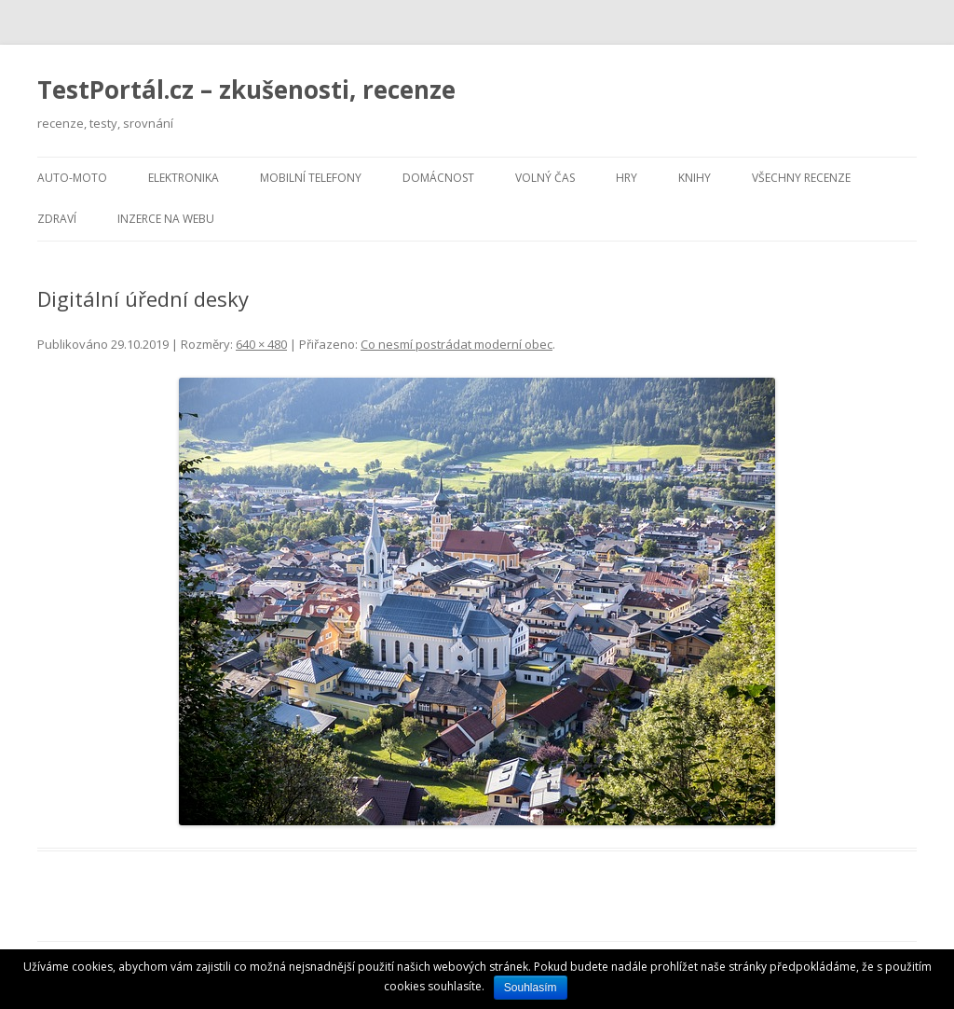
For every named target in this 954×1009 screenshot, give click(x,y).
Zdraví (56, 219)
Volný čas (545, 178)
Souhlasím (530, 987)
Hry (626, 178)
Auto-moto (72, 178)
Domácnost (438, 178)
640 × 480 (261, 344)
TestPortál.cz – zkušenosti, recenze (246, 89)
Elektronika (183, 178)
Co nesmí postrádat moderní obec (456, 344)
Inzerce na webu (165, 219)
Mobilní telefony (310, 178)
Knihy (694, 178)
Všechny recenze (801, 178)
